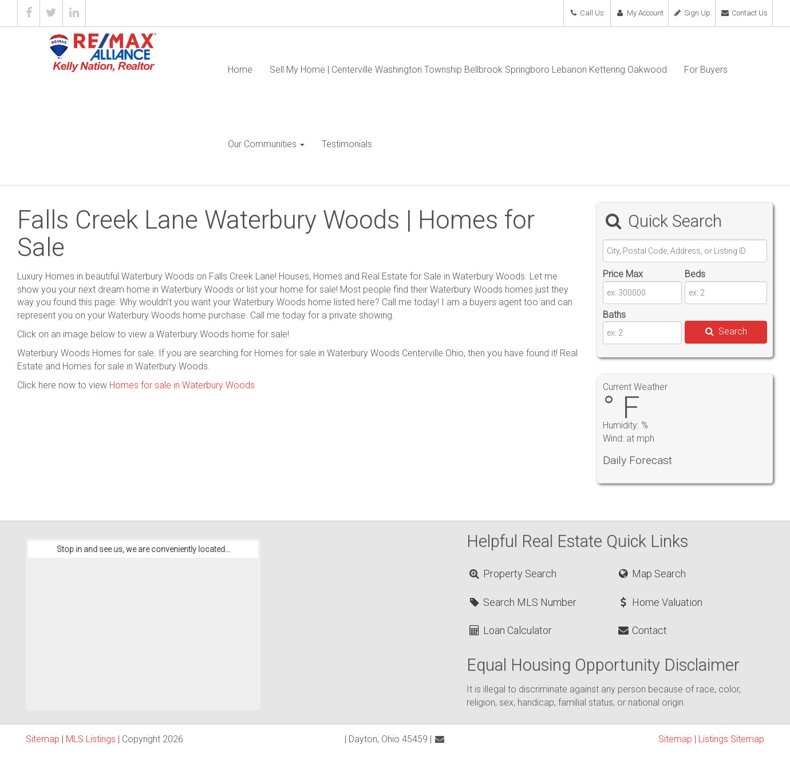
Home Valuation (659, 602)
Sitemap (43, 739)
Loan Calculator (510, 630)
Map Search (651, 574)
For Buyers (706, 69)
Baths (614, 314)
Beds (695, 274)
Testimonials (347, 144)
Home (240, 69)
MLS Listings (91, 739)
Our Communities (266, 144)
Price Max (623, 274)
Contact (642, 630)
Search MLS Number (522, 602)
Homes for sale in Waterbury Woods (182, 385)
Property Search (512, 574)
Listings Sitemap (731, 739)
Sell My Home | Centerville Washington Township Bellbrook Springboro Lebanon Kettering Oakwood (468, 69)
